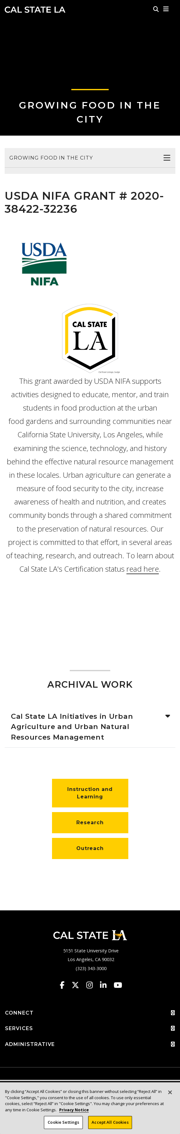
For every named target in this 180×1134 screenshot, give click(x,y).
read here (142, 569)
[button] (166, 9)
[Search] (156, 9)
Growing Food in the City (51, 158)
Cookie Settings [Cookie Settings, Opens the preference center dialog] (63, 1122)
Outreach (90, 848)
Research (90, 822)
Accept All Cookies (110, 1122)
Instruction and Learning (90, 793)
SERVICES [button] (90, 1028)
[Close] (170, 1092)
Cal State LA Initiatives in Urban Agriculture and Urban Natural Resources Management (72, 726)
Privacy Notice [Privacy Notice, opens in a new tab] (74, 1110)
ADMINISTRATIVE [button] (90, 1044)
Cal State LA (35, 10)
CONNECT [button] (90, 1013)
